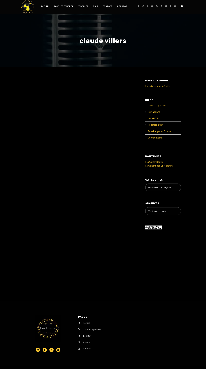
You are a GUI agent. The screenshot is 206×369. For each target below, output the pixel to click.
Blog (95, 6)
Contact (107, 6)
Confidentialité (155, 137)
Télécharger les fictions (159, 131)
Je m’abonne (154, 111)
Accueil (45, 6)
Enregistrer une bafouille (157, 86)
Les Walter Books (154, 161)
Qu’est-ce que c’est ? (158, 105)
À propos (122, 6)
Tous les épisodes (63, 6)
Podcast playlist (155, 124)
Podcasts (83, 6)
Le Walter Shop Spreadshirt (158, 165)
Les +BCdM (153, 118)
